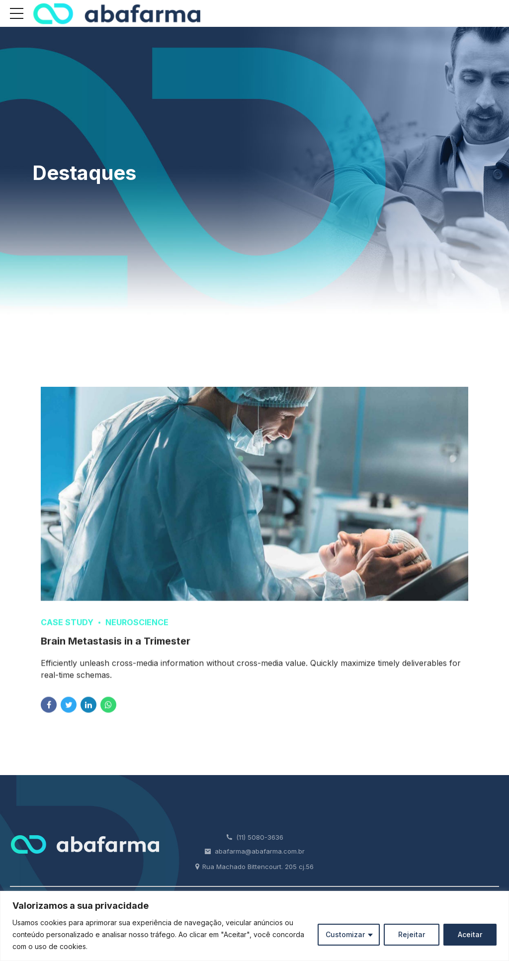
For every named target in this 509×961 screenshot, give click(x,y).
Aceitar (470, 934)
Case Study (67, 630)
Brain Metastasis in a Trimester (115, 649)
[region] (254, 926)
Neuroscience (137, 630)
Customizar (345, 934)
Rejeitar (411, 934)
